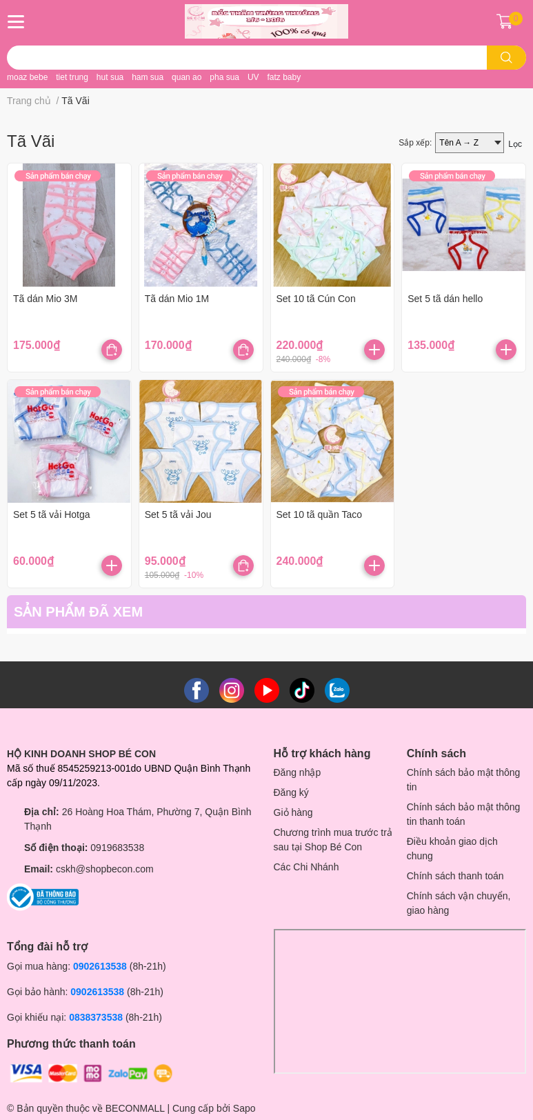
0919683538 (117, 847)
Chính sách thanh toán (455, 875)
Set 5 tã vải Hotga (51, 514)
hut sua (110, 77)
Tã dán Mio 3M (45, 298)
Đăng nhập (297, 772)
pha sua (224, 77)
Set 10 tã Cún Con (316, 298)
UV (253, 77)
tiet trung (72, 77)
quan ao (186, 77)
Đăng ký (291, 792)
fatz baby (284, 77)
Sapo (244, 1108)
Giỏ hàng (293, 812)
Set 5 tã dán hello (445, 298)
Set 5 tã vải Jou (178, 514)
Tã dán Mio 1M (177, 298)
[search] (506, 58)
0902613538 (100, 966)
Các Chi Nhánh (306, 866)
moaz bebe (27, 77)
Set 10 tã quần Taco (319, 514)
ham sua (147, 77)
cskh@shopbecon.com (105, 868)
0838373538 (96, 1017)
